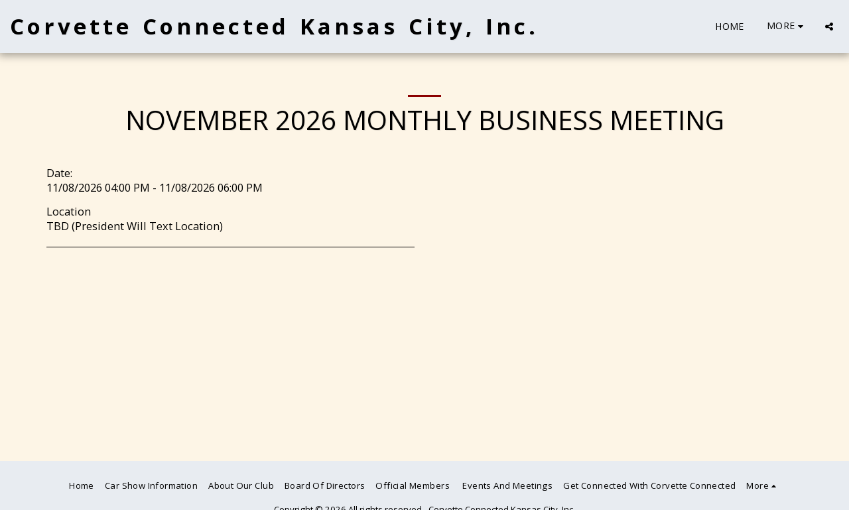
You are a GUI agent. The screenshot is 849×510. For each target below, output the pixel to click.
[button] (829, 26)
